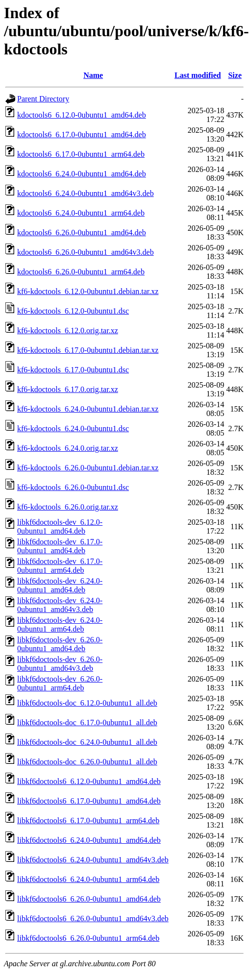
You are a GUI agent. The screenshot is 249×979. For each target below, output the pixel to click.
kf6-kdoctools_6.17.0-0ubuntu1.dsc (73, 370)
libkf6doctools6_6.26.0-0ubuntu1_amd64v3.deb (93, 918)
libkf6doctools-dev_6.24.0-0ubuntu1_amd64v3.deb (59, 604)
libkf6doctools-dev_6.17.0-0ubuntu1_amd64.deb (59, 546)
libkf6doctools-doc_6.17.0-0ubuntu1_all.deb (87, 722)
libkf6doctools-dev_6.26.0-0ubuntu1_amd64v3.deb (59, 663)
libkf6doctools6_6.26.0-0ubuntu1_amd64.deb (89, 899)
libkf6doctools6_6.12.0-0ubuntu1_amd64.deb (89, 781)
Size (235, 75)
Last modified (197, 75)
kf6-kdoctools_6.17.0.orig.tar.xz (67, 389)
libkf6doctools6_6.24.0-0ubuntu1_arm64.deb (88, 879)
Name (93, 75)
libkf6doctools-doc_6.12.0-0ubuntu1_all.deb (87, 703)
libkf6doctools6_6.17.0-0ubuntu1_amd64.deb (89, 801)
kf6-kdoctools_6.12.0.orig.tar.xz (67, 330)
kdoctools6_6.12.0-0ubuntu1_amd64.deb (81, 115)
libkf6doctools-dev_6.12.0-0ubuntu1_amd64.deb (59, 526)
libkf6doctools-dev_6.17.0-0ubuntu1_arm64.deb (59, 565)
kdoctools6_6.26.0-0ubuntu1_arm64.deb (81, 272)
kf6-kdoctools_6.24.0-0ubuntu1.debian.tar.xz (87, 409)
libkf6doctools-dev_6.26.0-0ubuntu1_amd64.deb (59, 644)
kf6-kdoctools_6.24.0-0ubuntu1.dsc (73, 428)
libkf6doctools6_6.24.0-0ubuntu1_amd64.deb (89, 840)
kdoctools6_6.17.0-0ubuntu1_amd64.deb (81, 134)
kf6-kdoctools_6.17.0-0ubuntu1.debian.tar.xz (87, 350)
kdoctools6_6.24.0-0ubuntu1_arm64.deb (81, 213)
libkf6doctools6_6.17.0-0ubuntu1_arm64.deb (88, 820)
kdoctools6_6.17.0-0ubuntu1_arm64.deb (81, 154)
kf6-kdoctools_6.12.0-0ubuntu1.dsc (73, 311)
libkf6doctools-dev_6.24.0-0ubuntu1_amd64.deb (59, 585)
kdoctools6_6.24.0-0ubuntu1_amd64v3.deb (85, 193)
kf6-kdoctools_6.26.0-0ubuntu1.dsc (73, 487)
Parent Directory (43, 99)
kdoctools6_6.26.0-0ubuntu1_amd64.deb (81, 232)
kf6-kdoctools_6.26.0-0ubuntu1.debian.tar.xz (87, 468)
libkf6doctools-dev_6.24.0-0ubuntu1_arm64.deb (59, 624)
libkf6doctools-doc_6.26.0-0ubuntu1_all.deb (87, 762)
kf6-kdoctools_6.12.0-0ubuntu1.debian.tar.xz (87, 291)
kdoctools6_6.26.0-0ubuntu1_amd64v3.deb (85, 252)
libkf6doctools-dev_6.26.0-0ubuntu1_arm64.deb (59, 683)
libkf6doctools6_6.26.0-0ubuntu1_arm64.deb (88, 938)
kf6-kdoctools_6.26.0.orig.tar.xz (67, 507)
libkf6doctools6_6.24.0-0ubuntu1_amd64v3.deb (93, 860)
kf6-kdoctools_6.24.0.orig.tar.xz (67, 448)
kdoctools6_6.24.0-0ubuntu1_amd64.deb (81, 174)
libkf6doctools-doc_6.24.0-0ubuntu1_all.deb (87, 742)
